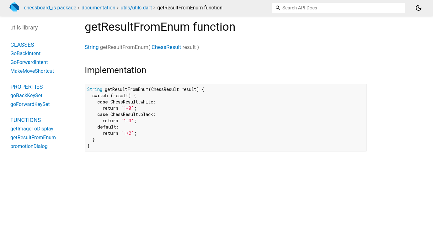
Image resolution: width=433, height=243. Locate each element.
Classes (22, 44)
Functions (25, 120)
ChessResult (166, 47)
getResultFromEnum (33, 137)
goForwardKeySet (30, 104)
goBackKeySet (26, 95)
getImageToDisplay (31, 129)
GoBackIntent (25, 53)
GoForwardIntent (29, 62)
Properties (26, 86)
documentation (98, 8)
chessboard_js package (50, 8)
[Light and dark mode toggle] (419, 8)
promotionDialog (29, 146)
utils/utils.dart (136, 8)
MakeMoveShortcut (32, 71)
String (92, 47)
